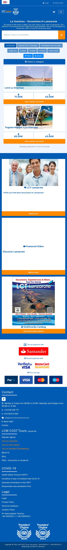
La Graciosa (10, 45)
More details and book (34, 102)
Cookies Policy (8, 510)
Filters (28, 56)
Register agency (9, 437)
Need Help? (58, 3)
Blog (4, 456)
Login (46, 3)
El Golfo (32, 51)
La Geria (42, 51)
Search (38, 56)
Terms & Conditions (10, 506)
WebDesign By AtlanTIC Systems (33, 546)
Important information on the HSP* (16, 482)
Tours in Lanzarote (9, 441)
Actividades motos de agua (51, 45)
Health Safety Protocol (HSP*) (15, 475)
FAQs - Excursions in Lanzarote (15, 460)
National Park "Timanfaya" (28, 45)
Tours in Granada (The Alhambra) (15, 449)
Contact (5, 425)
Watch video (33, 272)
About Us (6, 452)
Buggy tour (13, 51)
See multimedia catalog (33, 331)
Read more (33, 214)
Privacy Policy (8, 502)
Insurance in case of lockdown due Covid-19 (20, 479)
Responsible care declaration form (16, 486)
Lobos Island (53, 51)
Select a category (34, 62)
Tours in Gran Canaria (10, 445)
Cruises (23, 51)
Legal (4, 498)
